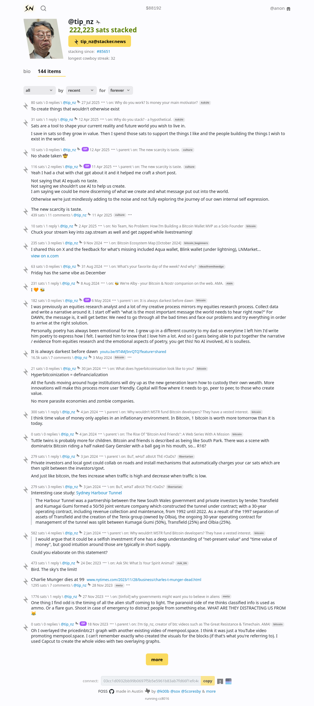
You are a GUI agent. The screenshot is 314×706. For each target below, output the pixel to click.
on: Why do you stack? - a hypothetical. (140, 119)
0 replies (53, 102)
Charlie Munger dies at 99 (57, 579)
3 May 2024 (102, 357)
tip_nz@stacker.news (99, 41)
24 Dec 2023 (91, 563)
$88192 (153, 8)
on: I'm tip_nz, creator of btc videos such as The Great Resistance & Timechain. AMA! (200, 624)
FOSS (106, 691)
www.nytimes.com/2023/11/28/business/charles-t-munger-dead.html (144, 579)
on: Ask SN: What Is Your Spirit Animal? (142, 563)
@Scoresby (191, 691)
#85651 (104, 51)
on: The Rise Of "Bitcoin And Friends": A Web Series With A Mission (174, 434)
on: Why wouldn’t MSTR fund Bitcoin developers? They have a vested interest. (185, 411)
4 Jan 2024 (89, 411)
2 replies (55, 166)
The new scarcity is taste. (56, 209)
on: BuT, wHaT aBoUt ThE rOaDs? (148, 456)
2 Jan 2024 (91, 533)
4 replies (55, 533)
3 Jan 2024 (89, 456)
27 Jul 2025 (91, 102)
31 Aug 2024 (92, 266)
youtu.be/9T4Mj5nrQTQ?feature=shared (133, 351)
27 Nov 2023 (93, 596)
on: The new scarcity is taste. (156, 149)
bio (27, 71)
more (157, 659)
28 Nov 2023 (102, 585)
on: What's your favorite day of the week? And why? (153, 266)
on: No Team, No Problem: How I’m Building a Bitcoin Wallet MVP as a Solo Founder (175, 226)
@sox (175, 691)
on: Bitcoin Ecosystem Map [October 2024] (146, 242)
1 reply (51, 119)
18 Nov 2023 (98, 624)
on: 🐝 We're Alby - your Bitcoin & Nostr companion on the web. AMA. (165, 283)
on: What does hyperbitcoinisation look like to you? (152, 368)
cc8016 (163, 698)
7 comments (61, 357)
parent (124, 149)
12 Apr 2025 (89, 119)
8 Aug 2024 (90, 283)
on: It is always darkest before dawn (163, 300)
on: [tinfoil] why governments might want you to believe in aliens (166, 596)
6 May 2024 (101, 300)
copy (207, 680)
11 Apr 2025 (102, 166)
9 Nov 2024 (92, 242)
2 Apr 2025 (88, 226)
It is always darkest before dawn (64, 351)
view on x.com (45, 256)
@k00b (163, 691)
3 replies (55, 242)
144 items (49, 71)
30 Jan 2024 (91, 368)
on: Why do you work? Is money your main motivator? (153, 102)
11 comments (59, 215)
